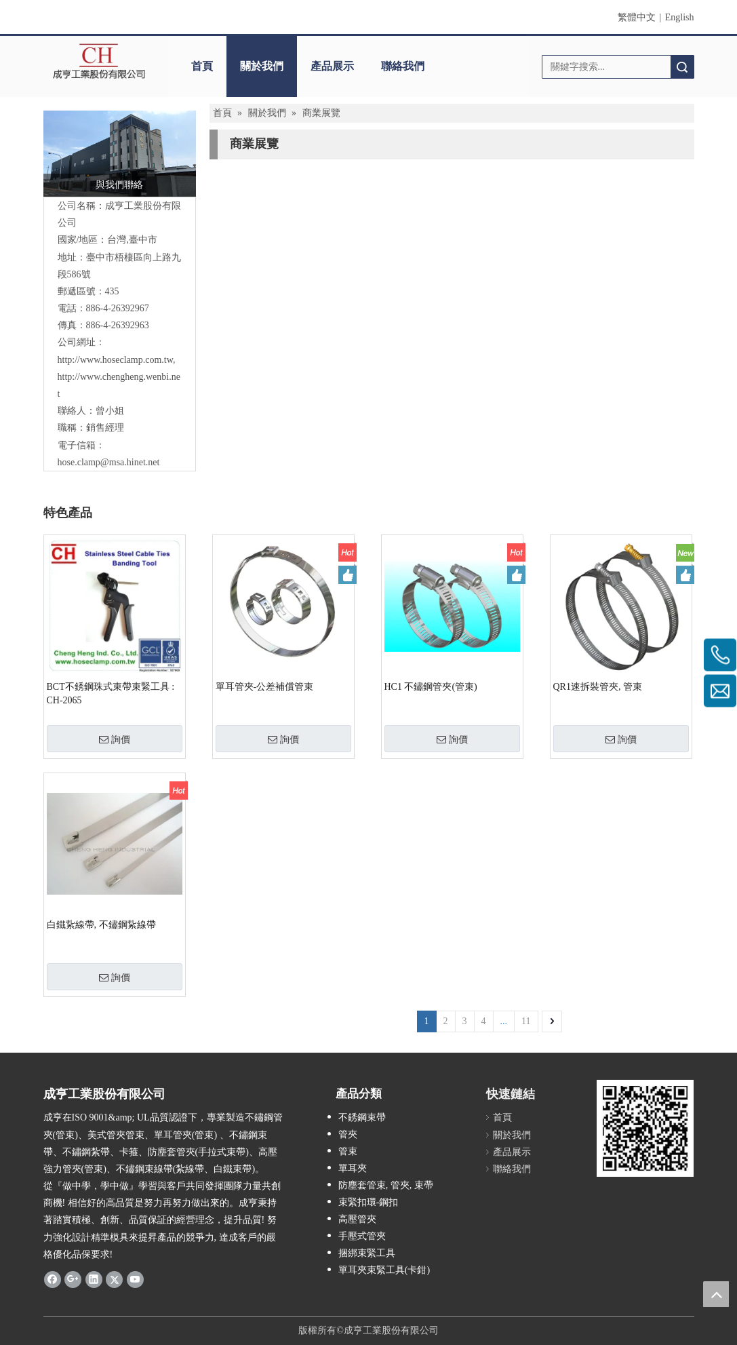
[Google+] (72, 1279)
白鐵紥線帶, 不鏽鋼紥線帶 (101, 925)
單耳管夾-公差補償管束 (265, 687)
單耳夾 (352, 1168)
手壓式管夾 (362, 1236)
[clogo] (99, 62)
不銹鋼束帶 (362, 1117)
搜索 (682, 67)
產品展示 (332, 66)
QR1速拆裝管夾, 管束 (597, 687)
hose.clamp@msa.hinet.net (109, 462)
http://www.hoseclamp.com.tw (115, 360)
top (716, 1294)
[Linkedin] (93, 1279)
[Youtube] (135, 1279)
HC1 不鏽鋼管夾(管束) (430, 687)
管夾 (347, 1134)
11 (525, 1021)
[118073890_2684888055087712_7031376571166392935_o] (119, 154)
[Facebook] (52, 1279)
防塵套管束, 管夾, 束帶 (385, 1185)
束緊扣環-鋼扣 (368, 1202)
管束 (347, 1151)
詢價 (114, 739)
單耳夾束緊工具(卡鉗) (384, 1270)
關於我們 (261, 66)
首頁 (202, 66)
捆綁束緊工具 (366, 1253)
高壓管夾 (357, 1219)
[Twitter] (114, 1279)
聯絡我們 (402, 66)
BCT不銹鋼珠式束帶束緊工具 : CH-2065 (111, 693)
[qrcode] (645, 1128)
